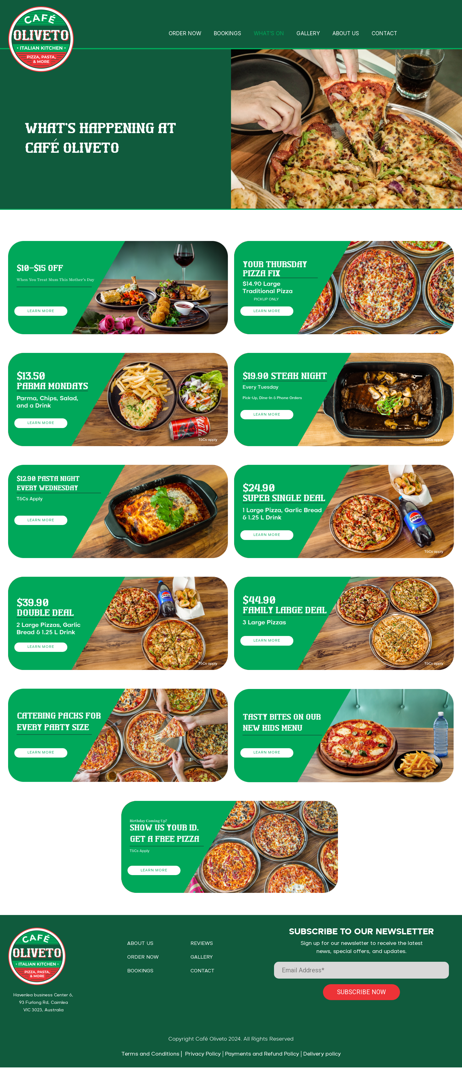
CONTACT (384, 33)
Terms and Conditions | (151, 1055)
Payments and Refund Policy (262, 1055)
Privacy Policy (201, 1055)
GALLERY (308, 33)
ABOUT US (345, 33)
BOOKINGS (227, 33)
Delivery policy (322, 1055)
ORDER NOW (185, 33)
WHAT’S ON (269, 33)
